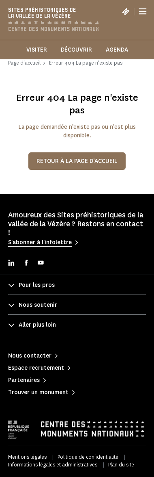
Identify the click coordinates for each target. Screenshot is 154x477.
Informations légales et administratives (52, 464)
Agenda (117, 50)
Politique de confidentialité (88, 456)
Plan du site (121, 464)
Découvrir (76, 50)
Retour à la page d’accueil (77, 161)
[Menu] (142, 11)
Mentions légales (27, 456)
